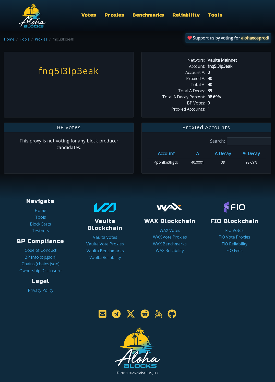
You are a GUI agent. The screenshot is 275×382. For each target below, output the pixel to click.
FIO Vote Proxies (234, 237)
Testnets (40, 230)
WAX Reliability (170, 250)
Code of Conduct (40, 250)
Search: (240, 141)
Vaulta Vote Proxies (105, 244)
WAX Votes (170, 230)
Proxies (114, 15)
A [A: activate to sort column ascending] (197, 153)
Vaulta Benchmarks (105, 251)
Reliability (186, 15)
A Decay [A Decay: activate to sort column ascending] (223, 153)
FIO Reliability (234, 244)
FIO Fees (234, 250)
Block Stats (40, 224)
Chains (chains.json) (40, 264)
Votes (88, 15)
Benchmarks (148, 15)
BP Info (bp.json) (40, 257)
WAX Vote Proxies (170, 237)
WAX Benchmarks (170, 244)
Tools (215, 15)
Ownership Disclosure (40, 270)
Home (9, 39)
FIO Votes (234, 230)
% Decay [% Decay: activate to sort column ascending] (251, 153)
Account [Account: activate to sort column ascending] (166, 153)
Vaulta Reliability (105, 257)
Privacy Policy (40, 290)
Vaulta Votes (105, 237)
